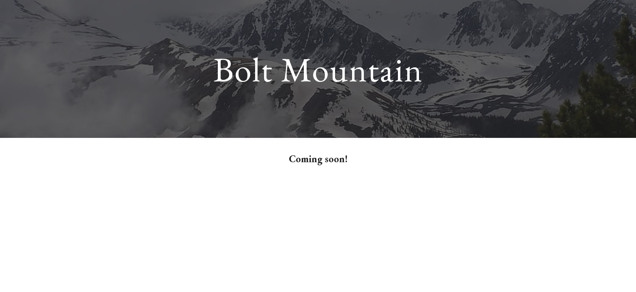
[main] (318, 69)
